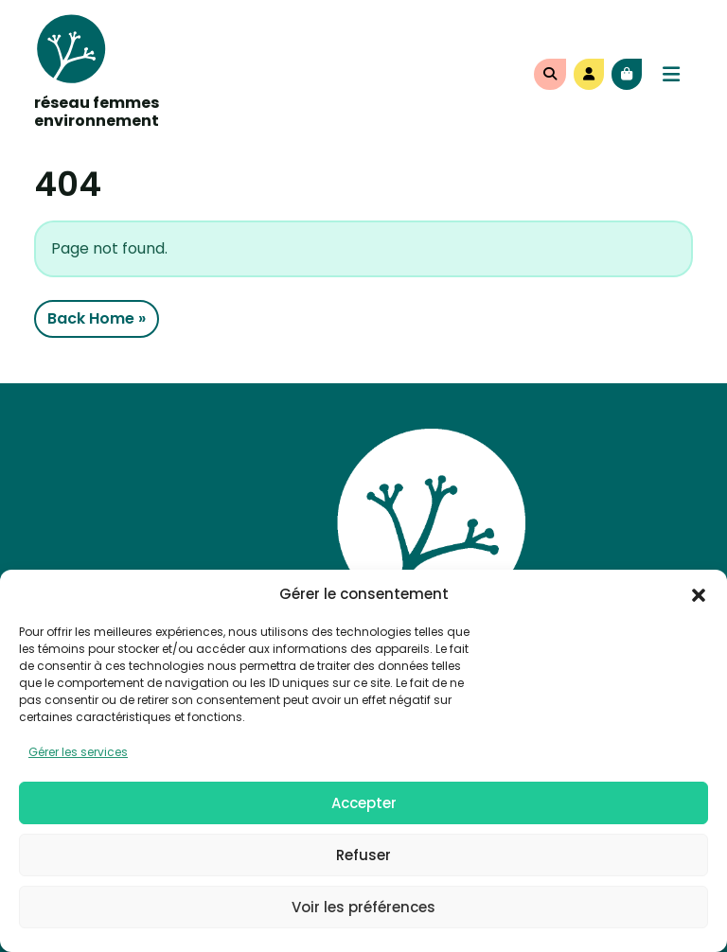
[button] (698, 594)
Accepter (364, 803)
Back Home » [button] (96, 318)
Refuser (363, 855)
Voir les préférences (363, 907)
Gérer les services (78, 752)
